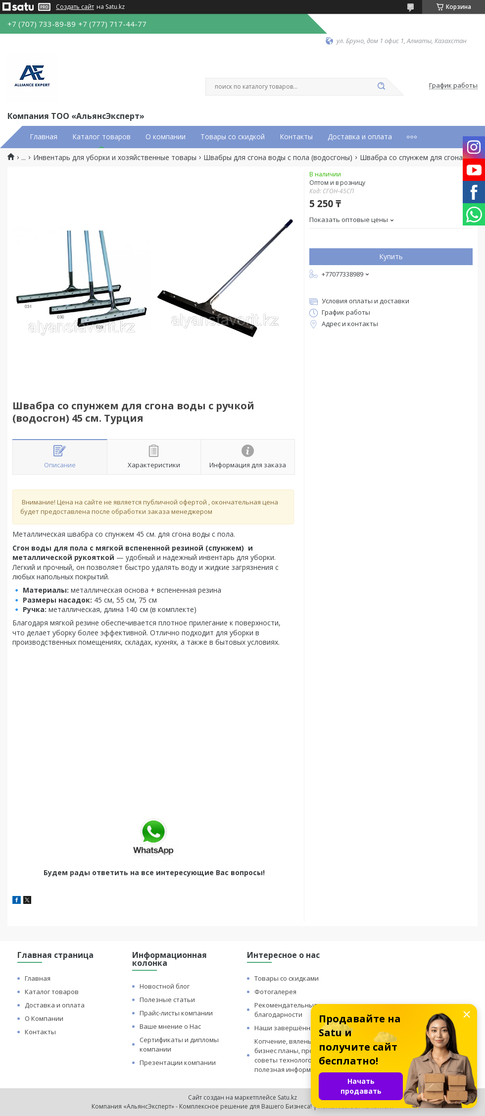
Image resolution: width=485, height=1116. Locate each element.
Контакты (296, 136)
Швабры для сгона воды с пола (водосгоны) (277, 157)
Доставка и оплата (360, 136)
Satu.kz (287, 1097)
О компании (166, 136)
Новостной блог (165, 986)
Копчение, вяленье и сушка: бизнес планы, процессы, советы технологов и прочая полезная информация (300, 1055)
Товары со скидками (286, 978)
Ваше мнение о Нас (170, 1026)
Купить (391, 256)
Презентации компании (178, 1062)
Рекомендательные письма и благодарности (301, 1010)
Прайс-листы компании (176, 1012)
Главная (43, 136)
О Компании (44, 1018)
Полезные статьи (167, 999)
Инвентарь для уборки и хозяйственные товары (114, 157)
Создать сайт (75, 6)
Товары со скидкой (232, 136)
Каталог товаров (101, 136)
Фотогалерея (275, 991)
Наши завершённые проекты (301, 1027)
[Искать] (381, 87)
